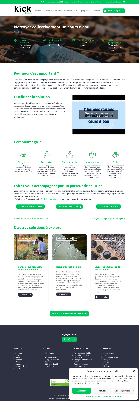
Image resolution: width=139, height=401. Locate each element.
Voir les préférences (124, 390)
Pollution (77, 360)
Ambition (18, 351)
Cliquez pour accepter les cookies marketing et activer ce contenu (99, 113)
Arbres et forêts (25, 237)
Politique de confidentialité (111, 396)
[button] (133, 371)
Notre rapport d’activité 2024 (52, 2)
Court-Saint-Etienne (110, 356)
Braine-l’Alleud (108, 351)
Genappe (106, 360)
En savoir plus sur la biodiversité (77, 2)
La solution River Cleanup (69, 205)
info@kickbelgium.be (51, 197)
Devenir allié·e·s (21, 364)
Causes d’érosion (97, 2)
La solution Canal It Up (108, 205)
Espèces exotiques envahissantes (81, 363)
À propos (84, 11)
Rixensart (106, 364)
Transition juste (50, 364)
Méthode (18, 358)
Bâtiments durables (64, 237)
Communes (69, 11)
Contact (96, 11)
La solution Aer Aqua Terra (30, 205)
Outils (17, 360)
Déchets (21, 30)
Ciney (105, 354)
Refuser (102, 390)
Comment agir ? (113, 10)
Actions (46, 11)
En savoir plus (25, 293)
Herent (105, 362)
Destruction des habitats (83, 351)
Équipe (18, 356)
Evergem (106, 358)
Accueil (38, 11)
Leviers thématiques (113, 2)
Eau (15, 30)
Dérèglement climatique (83, 358)
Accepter (81, 390)
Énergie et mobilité (52, 358)
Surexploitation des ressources (81, 355)
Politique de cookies (92, 396)
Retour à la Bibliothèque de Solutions (69, 312)
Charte (17, 354)
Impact (58, 11)
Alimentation (49, 351)
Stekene (106, 367)
